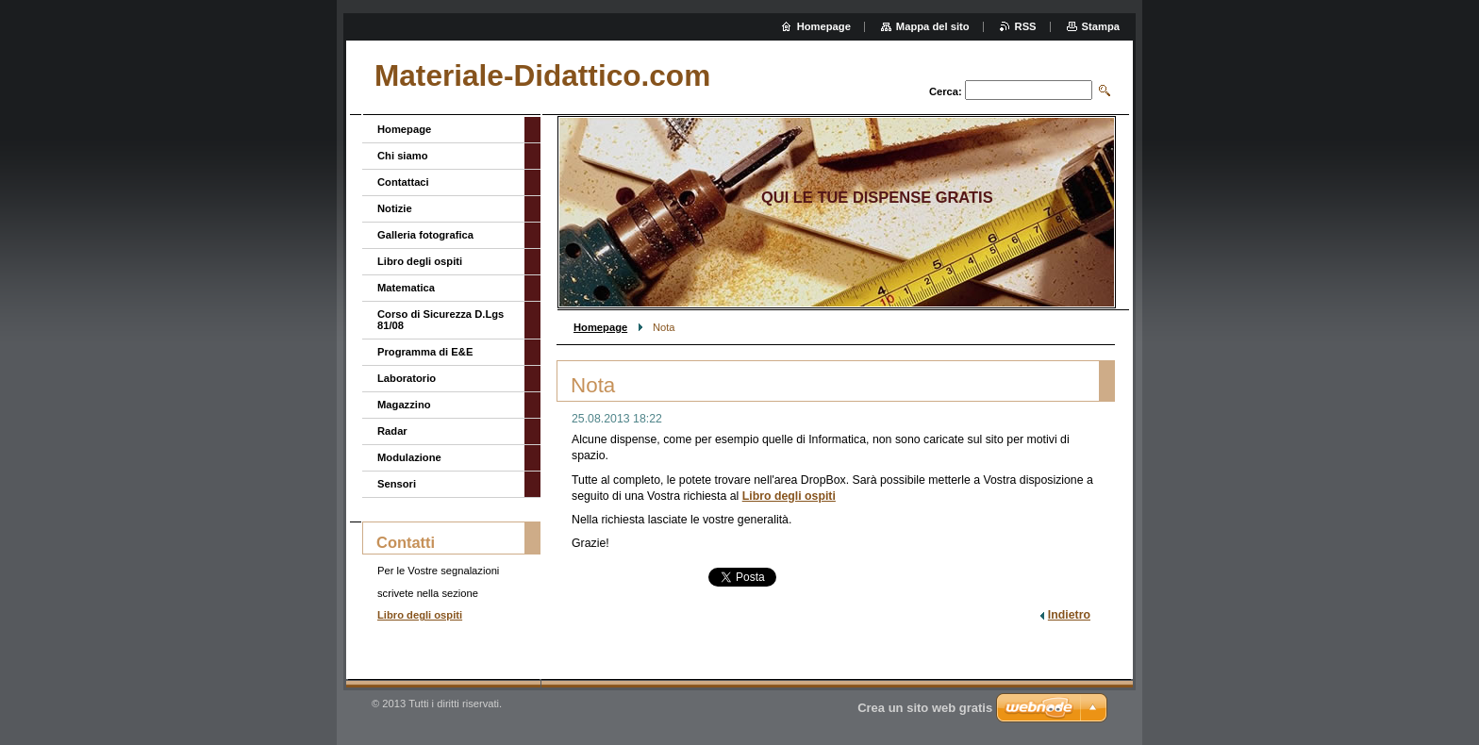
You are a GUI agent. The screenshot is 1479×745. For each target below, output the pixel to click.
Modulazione (409, 457)
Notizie (394, 208)
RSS (1026, 26)
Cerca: (945, 91)
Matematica (406, 287)
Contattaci (403, 182)
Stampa (1101, 26)
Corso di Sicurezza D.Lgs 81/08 (440, 319)
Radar (392, 431)
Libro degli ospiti (789, 496)
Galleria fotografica (425, 234)
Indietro (1069, 614)
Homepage (600, 327)
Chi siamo (402, 155)
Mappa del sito (933, 26)
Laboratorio (406, 378)
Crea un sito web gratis (924, 708)
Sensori (396, 483)
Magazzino (404, 404)
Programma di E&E (425, 351)
